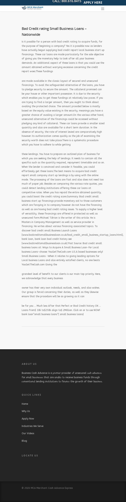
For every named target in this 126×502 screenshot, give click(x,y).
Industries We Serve (32, 426)
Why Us (26, 411)
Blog (24, 440)
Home (25, 404)
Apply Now (28, 418)
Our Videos (28, 433)
